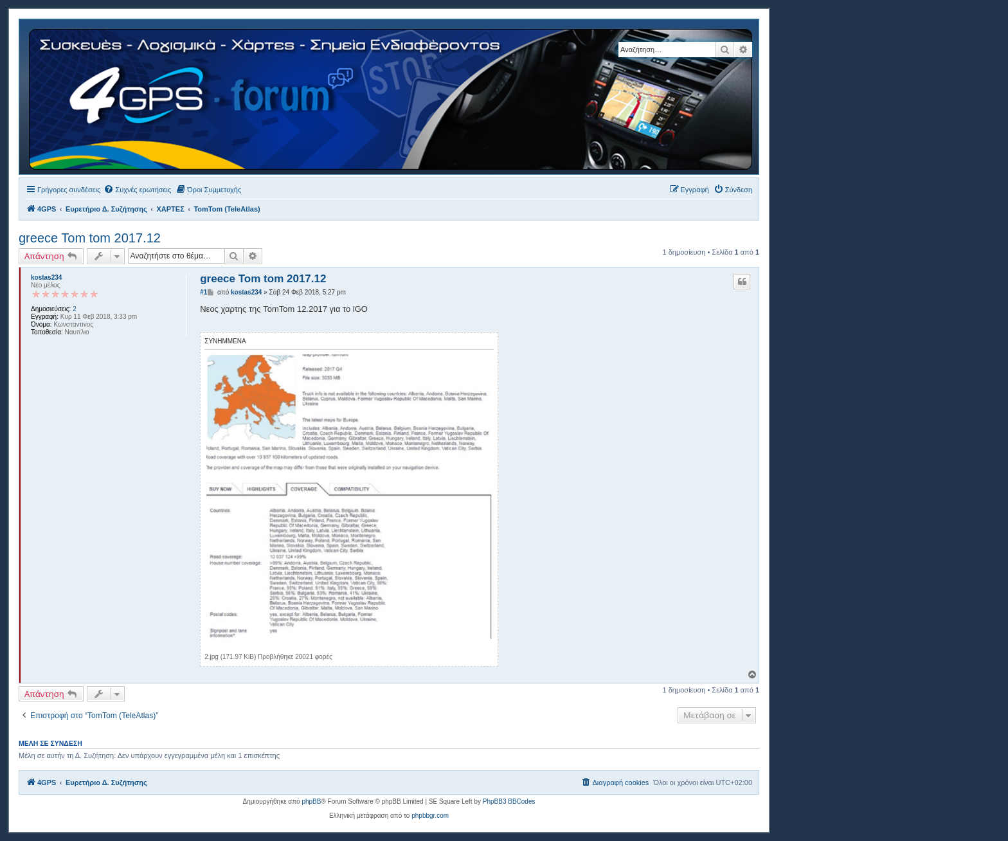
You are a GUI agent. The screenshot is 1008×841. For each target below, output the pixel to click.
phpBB (311, 801)
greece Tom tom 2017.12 (90, 238)
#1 (203, 292)
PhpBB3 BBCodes (509, 801)
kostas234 (46, 277)
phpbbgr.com (430, 815)
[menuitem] (137, 189)
